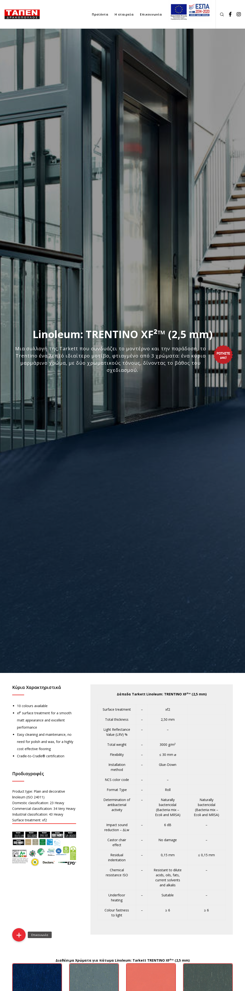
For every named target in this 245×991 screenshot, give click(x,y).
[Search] (220, 14)
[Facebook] (228, 14)
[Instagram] (237, 14)
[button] (19, 935)
